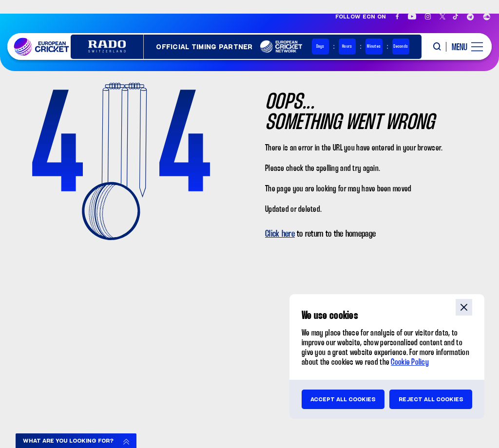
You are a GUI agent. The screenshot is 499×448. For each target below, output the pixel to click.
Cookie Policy (410, 362)
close (464, 307)
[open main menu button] (464, 46)
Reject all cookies (431, 399)
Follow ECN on (360, 16)
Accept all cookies (343, 399)
